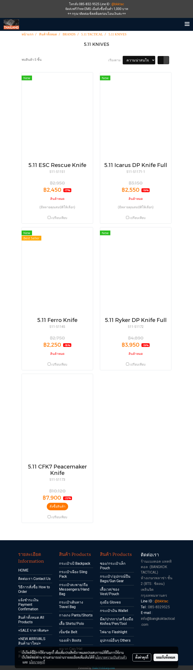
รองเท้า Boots (70, 640)
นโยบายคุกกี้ (37, 662)
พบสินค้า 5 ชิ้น (32, 59)
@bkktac (117, 4)
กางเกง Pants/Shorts (76, 615)
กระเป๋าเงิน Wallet (114, 611)
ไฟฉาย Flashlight (113, 632)
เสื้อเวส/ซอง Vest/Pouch (109, 591)
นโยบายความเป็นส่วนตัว (111, 657)
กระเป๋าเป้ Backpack (74, 563)
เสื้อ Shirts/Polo (71, 623)
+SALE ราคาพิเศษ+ (33, 630)
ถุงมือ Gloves (110, 602)
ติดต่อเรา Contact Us (34, 579)
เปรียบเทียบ (59, 218)
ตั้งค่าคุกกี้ (141, 657)
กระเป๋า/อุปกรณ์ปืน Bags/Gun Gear (115, 578)
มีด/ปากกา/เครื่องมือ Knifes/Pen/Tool (116, 621)
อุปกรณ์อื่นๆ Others (115, 640)
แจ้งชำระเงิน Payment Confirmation (28, 604)
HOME (23, 570)
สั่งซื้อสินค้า (57, 506)
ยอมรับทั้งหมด (165, 657)
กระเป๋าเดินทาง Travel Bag (71, 604)
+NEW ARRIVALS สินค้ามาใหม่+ (31, 641)
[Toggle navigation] (187, 24)
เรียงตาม (115, 60)
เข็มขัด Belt (68, 632)
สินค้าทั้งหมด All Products (31, 619)
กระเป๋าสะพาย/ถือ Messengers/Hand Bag (74, 589)
